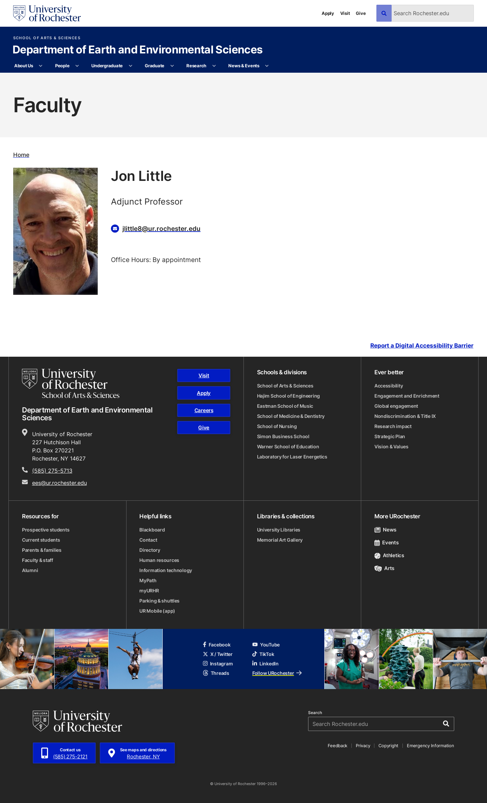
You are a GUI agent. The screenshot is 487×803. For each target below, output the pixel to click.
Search (315, 713)
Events (386, 542)
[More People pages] (77, 66)
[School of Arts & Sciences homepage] (70, 383)
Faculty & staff (37, 560)
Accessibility (388, 385)
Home (21, 155)
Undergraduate (107, 66)
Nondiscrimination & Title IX (405, 416)
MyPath (147, 580)
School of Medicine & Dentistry (291, 416)
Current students (41, 540)
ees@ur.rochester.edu (59, 483)
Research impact (393, 426)
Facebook (217, 644)
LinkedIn (265, 663)
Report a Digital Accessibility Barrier (421, 345)
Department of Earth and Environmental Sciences (138, 50)
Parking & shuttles (159, 600)
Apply (328, 13)
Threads (216, 673)
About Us (23, 66)
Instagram (218, 663)
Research (196, 66)
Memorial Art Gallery (280, 540)
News (385, 529)
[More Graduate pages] (172, 66)
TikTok (263, 654)
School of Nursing (277, 426)
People (62, 66)
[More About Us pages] (40, 66)
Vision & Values (391, 446)
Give (361, 13)
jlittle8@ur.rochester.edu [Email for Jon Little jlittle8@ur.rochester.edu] (161, 228)
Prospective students (45, 529)
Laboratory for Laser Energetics (292, 456)
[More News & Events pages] (267, 66)
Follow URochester (277, 673)
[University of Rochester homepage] (47, 13)
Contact (148, 540)
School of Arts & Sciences (46, 38)
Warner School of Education (288, 446)
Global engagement (396, 406)
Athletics (389, 555)
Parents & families (42, 550)
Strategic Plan (389, 436)
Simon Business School (283, 436)
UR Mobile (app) (157, 611)
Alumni (30, 570)
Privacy (363, 745)
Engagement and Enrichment (406, 396)
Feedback (337, 745)
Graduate (154, 66)
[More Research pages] (213, 66)
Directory (149, 550)
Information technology (165, 570)
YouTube (266, 644)
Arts (384, 568)
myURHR (149, 590)
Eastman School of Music (285, 406)
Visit (345, 13)
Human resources (159, 560)
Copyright (388, 745)
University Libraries (278, 529)
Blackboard (152, 529)
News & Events (243, 66)
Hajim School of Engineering (288, 396)
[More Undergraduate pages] (130, 66)
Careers (203, 410)
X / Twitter (218, 654)
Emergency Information (430, 745)
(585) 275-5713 (52, 470)
